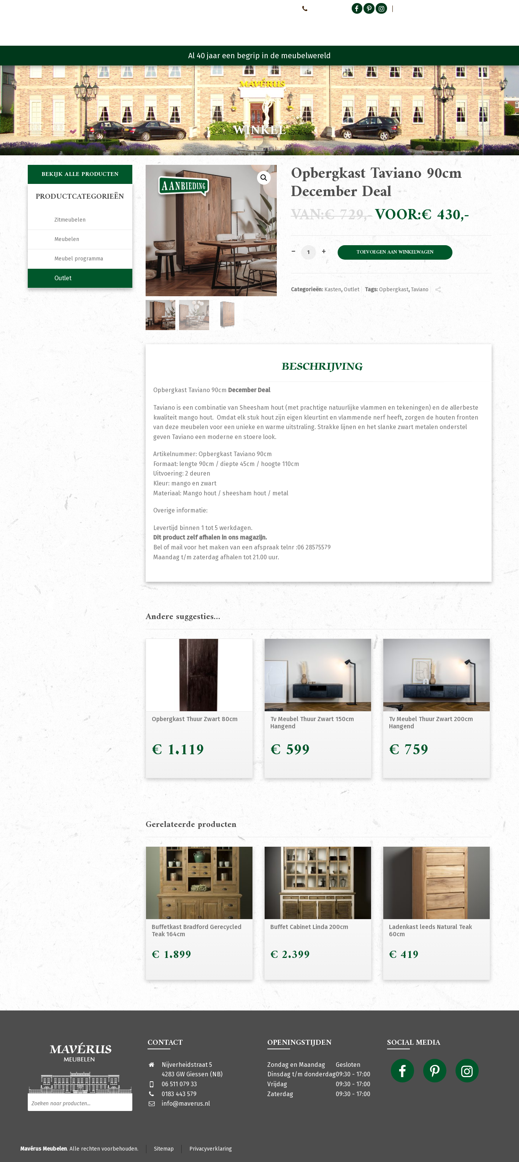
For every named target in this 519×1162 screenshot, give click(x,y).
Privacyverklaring (210, 1149)
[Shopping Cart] (487, 27)
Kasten (332, 289)
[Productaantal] (308, 252)
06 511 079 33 (179, 1084)
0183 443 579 (179, 1094)
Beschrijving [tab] (322, 366)
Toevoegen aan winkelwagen (395, 252)
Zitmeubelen (70, 220)
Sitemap (164, 1149)
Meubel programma (78, 258)
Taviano (420, 289)
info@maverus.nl (186, 1103)
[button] (264, 178)
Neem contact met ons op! (263, 8)
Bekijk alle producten (80, 174)
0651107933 (317, 8)
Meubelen (66, 239)
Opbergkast (393, 289)
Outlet (351, 289)
